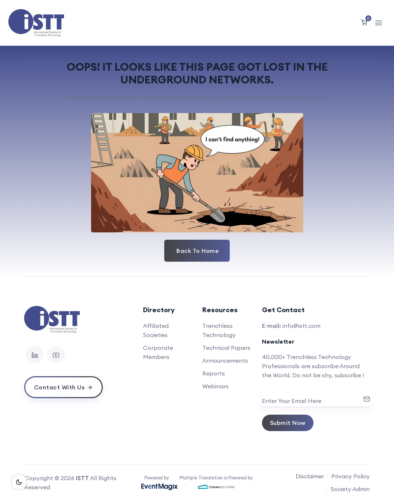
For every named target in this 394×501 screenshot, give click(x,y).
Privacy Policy (350, 476)
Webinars (215, 386)
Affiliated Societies (156, 330)
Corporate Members (158, 352)
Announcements (225, 360)
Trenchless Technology (219, 330)
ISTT (82, 478)
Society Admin (350, 489)
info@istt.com (301, 325)
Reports (213, 373)
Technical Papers (226, 347)
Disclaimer (310, 476)
